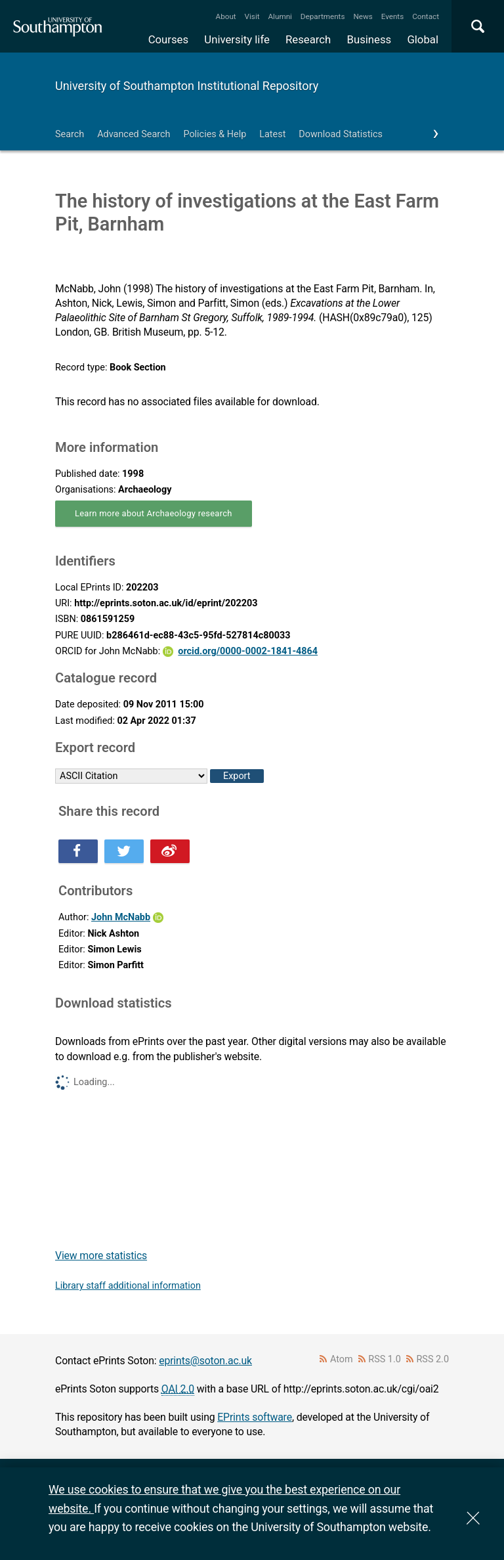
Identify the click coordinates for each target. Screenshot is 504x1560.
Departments (323, 16)
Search (69, 134)
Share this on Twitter (124, 851)
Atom (341, 1359)
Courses (168, 39)
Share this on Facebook (78, 851)
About (226, 16)
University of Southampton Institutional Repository (186, 86)
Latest (272, 134)
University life (237, 39)
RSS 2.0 (433, 1359)
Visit (252, 16)
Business (369, 39)
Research (308, 39)
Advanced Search (133, 134)
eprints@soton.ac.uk (205, 1360)
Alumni (279, 16)
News (362, 16)
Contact (425, 16)
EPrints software (254, 1417)
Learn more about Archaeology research (153, 513)
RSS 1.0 (384, 1359)
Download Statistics (341, 134)
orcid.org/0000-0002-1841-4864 (248, 651)
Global (422, 39)
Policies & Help (214, 134)
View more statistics (101, 1255)
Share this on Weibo (170, 851)
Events (392, 16)
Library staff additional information (128, 1285)
